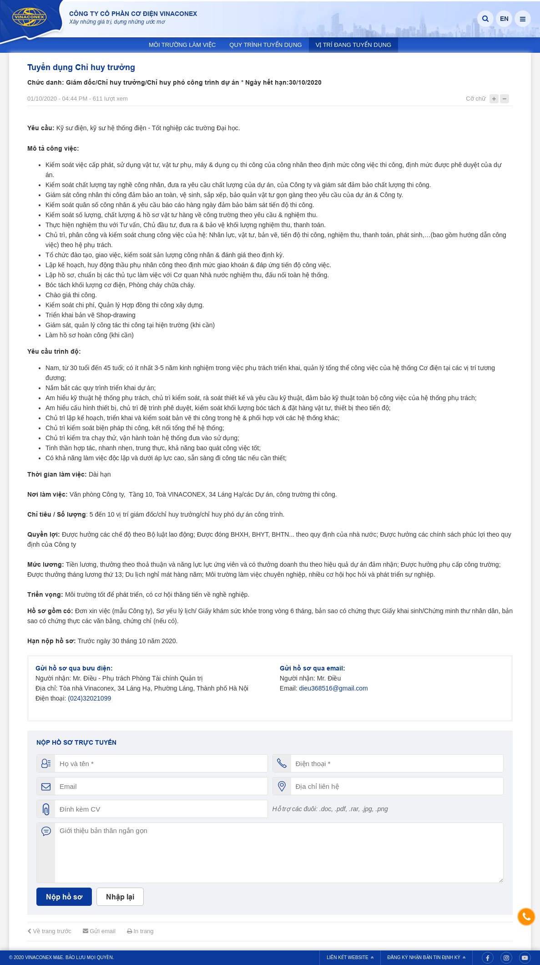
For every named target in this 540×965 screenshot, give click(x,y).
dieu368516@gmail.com (333, 688)
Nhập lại (120, 897)
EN (504, 18)
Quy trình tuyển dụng (265, 44)
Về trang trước (49, 931)
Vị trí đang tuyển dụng (353, 44)
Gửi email (99, 931)
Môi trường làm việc (182, 44)
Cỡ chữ (476, 98)
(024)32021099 (89, 698)
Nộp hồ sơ (64, 897)
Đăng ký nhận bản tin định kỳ (426, 957)
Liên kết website (350, 957)
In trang (140, 931)
